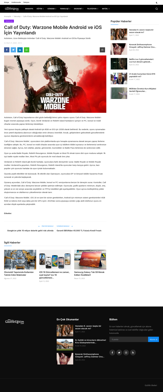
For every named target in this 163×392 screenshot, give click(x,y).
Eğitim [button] (40, 8)
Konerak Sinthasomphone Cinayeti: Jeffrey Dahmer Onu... (142, 45)
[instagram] (126, 352)
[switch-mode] (157, 2)
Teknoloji (17, 16)
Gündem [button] (51, 8)
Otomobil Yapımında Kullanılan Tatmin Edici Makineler (19, 273)
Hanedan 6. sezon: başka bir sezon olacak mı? (141, 31)
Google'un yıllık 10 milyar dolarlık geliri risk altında (30, 230)
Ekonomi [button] (79, 8)
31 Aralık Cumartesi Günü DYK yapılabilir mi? (142, 75)
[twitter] (119, 352)
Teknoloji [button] (65, 8)
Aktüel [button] (106, 8)
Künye (6, 2)
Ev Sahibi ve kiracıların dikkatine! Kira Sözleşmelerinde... (90, 341)
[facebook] (112, 352)
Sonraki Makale (65, 226)
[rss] (133, 352)
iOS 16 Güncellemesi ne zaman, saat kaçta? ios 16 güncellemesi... (54, 275)
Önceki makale (45, 226)
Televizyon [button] (92, 8)
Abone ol (153, 339)
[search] (156, 8)
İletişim (26, 2)
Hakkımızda (16, 2)
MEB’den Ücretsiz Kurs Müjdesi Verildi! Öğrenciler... (142, 90)
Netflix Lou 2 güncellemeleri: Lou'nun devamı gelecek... (141, 60)
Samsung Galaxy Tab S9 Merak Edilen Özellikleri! (89, 273)
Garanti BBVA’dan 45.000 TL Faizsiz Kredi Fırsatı (79, 230)
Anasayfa (29, 9)
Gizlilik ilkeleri (151, 385)
